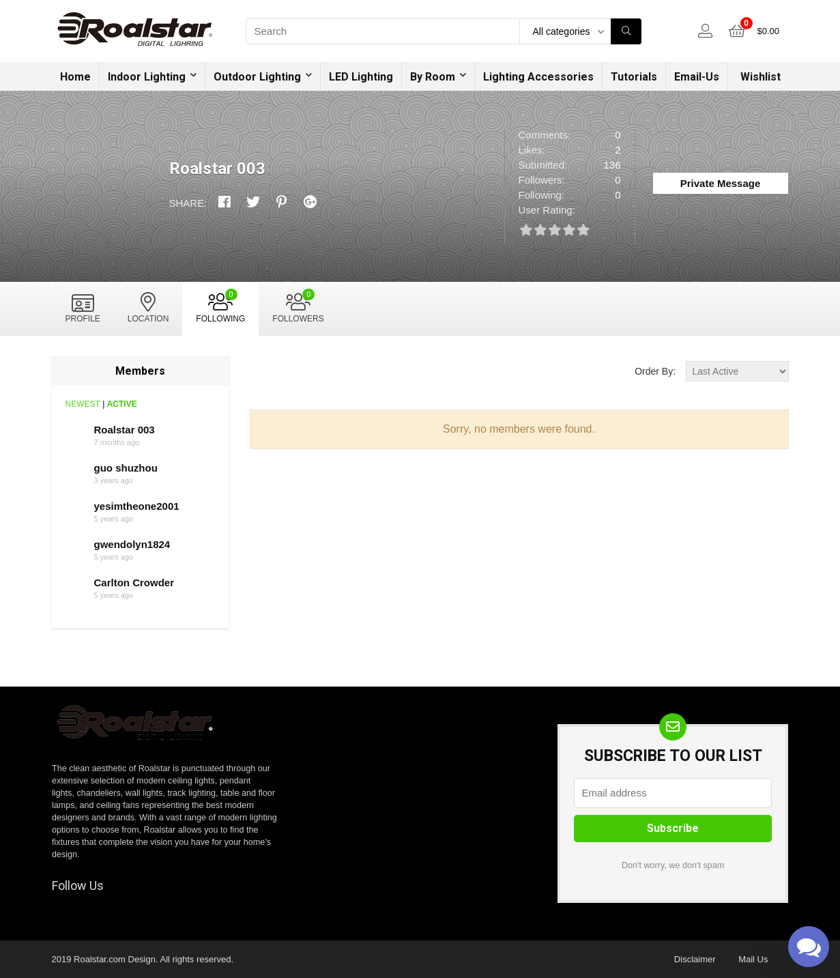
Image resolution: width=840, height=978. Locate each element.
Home (75, 76)
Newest (83, 404)
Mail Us (753, 959)
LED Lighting (361, 76)
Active (122, 404)
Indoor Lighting (147, 76)
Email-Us (696, 76)
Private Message (720, 183)
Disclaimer (695, 959)
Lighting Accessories (538, 76)
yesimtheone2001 (136, 506)
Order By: (655, 371)
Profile (83, 318)
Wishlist (760, 76)
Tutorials (634, 76)
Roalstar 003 (124, 429)
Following (220, 306)
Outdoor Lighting (257, 76)
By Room (432, 76)
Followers (297, 306)
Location (148, 318)
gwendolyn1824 (132, 544)
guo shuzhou (126, 468)
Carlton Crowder (134, 582)
